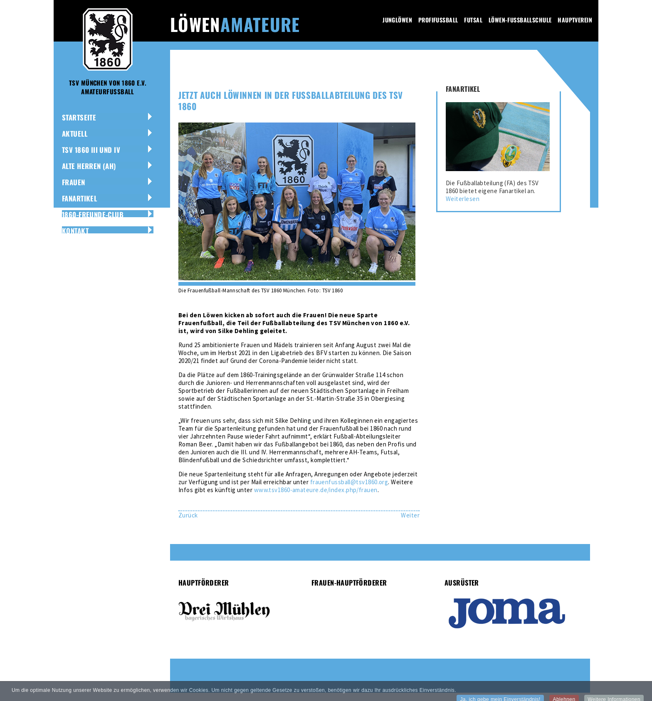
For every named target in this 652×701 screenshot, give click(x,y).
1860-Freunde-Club (92, 214)
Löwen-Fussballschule (520, 19)
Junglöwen (397, 19)
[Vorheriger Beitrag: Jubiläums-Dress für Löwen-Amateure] (188, 515)
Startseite (79, 117)
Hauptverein (575, 19)
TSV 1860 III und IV (91, 150)
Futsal (473, 19)
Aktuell (74, 133)
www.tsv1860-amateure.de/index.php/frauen (316, 490)
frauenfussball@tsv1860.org (349, 482)
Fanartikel (79, 198)
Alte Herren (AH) (89, 166)
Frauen (73, 182)
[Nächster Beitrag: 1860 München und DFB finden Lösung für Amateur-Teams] (410, 515)
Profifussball (438, 19)
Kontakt (75, 230)
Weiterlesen (462, 199)
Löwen (235, 24)
